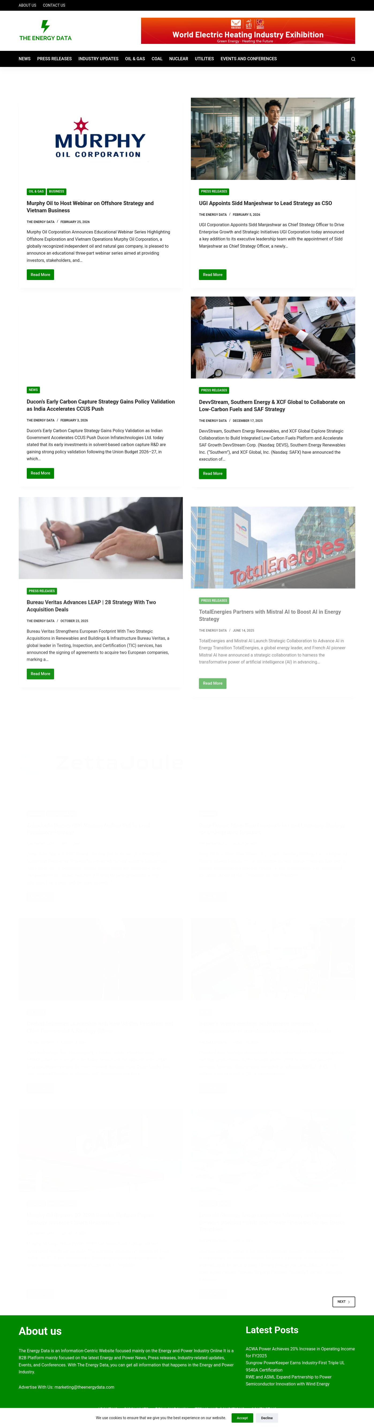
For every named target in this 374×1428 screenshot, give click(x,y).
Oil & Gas (135, 58)
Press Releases (54, 58)
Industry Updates (98, 58)
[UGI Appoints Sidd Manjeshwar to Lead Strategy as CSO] (273, 139)
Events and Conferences (249, 58)
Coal (157, 58)
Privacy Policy (171, 1406)
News (25, 58)
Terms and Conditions (219, 1406)
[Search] (353, 59)
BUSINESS (56, 191)
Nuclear (178, 58)
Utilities (204, 58)
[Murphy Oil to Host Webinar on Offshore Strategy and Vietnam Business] (101, 139)
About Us (27, 5)
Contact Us (54, 5)
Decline (267, 1418)
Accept (242, 1418)
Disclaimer (136, 1406)
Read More (42, 275)
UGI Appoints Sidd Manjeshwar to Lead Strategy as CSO (266, 203)
